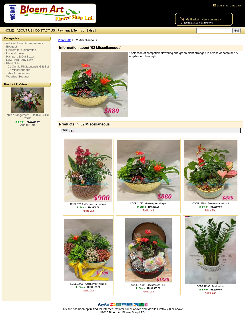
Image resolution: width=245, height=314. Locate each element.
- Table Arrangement (17, 73)
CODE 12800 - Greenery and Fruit (148, 285)
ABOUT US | (26, 30)
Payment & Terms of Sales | (77, 30)
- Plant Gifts (12, 63)
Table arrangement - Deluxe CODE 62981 (27, 116)
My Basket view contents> (203, 19)
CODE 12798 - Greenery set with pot (210, 203)
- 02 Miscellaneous (17, 70)
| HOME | (8, 30)
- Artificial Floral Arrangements (23, 43)
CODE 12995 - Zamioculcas (211, 286)
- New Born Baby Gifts (18, 60)
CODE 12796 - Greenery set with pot (88, 204)
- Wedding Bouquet (16, 76)
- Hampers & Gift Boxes (19, 56)
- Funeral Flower (15, 53)
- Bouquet (10, 46)
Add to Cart (27, 125)
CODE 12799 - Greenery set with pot (88, 284)
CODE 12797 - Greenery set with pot (148, 203)
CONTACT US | (46, 30)
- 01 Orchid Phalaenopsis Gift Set (26, 66)
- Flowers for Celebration (20, 50)
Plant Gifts (64, 40)
